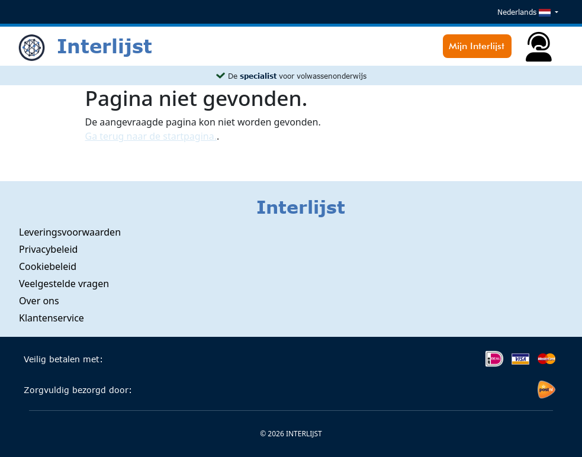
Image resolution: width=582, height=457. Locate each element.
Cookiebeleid (47, 266)
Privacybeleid (48, 249)
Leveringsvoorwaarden (70, 232)
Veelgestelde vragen (64, 283)
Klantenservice (51, 317)
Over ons (39, 300)
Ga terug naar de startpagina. (151, 136)
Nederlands (525, 12)
